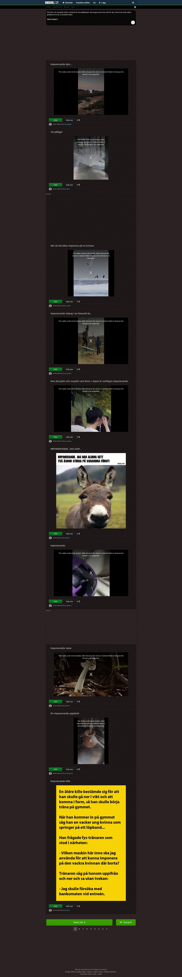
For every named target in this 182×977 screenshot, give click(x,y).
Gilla (55, 120)
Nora (68, 538)
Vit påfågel (56, 132)
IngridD (68, 124)
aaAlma (68, 441)
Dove (68, 910)
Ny (94, 3)
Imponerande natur (61, 648)
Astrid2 (68, 373)
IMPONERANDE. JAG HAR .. (66, 449)
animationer (57, 7)
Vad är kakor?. (52, 19)
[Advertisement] (91, 44)
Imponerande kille (60, 781)
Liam (68, 189)
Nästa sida (79, 922)
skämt (48, 7)
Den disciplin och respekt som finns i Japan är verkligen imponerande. (89, 381)
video (73, 7)
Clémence (69, 773)
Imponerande (58, 545)
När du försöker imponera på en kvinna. (72, 245)
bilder (66, 7)
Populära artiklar (83, 3)
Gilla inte (69, 120)
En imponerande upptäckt (65, 713)
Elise (68, 706)
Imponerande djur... (61, 64)
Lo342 (68, 306)
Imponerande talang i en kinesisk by (70, 313)
